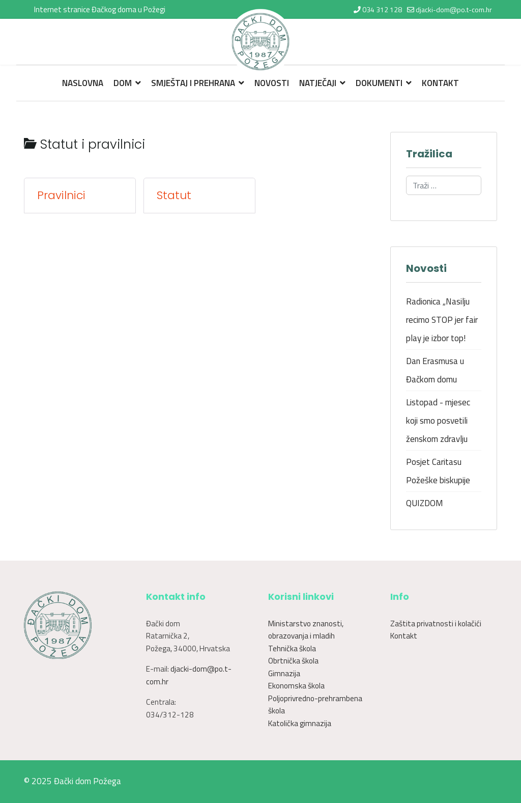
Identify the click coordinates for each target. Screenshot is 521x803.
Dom (122, 83)
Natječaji (317, 83)
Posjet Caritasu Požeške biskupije (438, 471)
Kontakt (440, 83)
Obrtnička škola (293, 661)
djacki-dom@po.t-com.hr (454, 9)
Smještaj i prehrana (193, 83)
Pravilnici (61, 195)
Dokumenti (379, 83)
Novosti (271, 83)
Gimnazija (284, 673)
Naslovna (82, 83)
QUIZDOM (424, 503)
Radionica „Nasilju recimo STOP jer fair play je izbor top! (442, 320)
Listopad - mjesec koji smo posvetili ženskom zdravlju (438, 421)
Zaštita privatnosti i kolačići (435, 623)
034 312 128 (382, 9)
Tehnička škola (292, 648)
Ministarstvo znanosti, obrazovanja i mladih (305, 630)
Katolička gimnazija (299, 723)
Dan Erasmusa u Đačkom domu (435, 370)
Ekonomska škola (296, 685)
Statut (174, 195)
